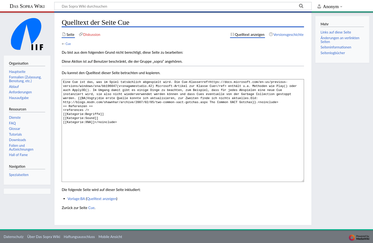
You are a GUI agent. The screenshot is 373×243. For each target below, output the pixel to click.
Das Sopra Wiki (27, 6)
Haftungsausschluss (79, 236)
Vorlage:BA (76, 198)
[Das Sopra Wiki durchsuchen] (182, 6)
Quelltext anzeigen (101, 198)
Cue (68, 44)
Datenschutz (14, 236)
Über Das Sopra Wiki (43, 236)
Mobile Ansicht (110, 236)
